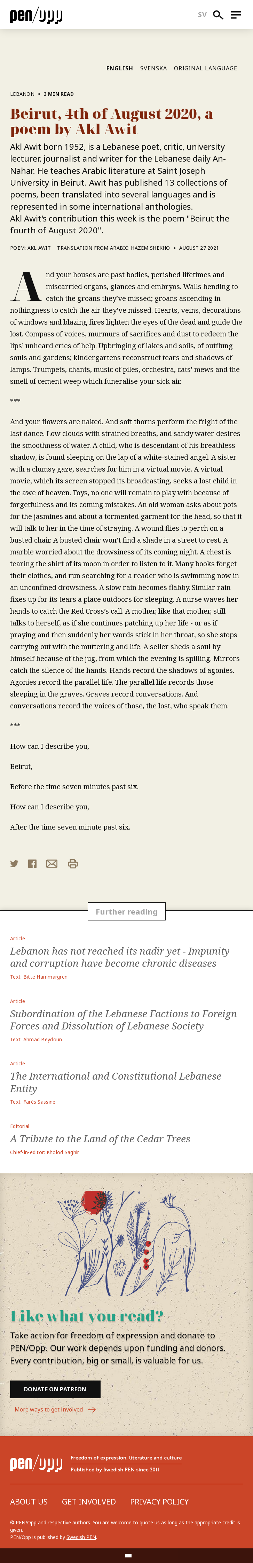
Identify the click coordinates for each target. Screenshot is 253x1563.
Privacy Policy (159, 1501)
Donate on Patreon (55, 1389)
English (119, 68)
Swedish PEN (81, 1537)
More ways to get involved (55, 1409)
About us (29, 1501)
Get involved (89, 1501)
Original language (205, 68)
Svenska (153, 68)
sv (202, 14)
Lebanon (22, 94)
